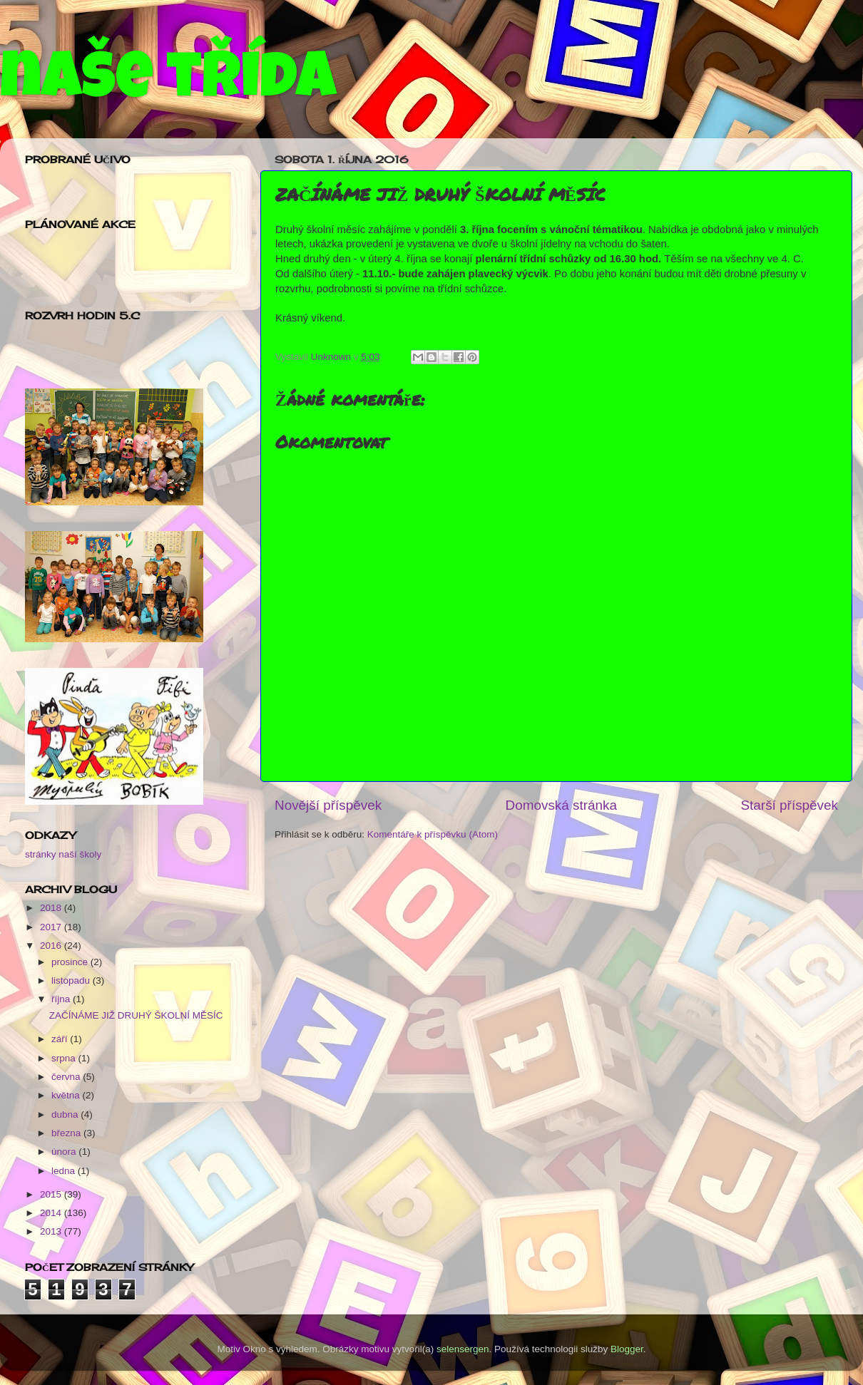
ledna (64, 1170)
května (67, 1095)
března (67, 1133)
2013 (52, 1231)
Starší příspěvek (790, 805)
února (64, 1151)
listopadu (72, 980)
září (60, 1039)
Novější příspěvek (328, 805)
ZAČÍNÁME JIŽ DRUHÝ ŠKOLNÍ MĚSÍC (136, 1015)
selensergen (462, 1349)
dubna (66, 1114)
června (67, 1076)
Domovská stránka (561, 805)
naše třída (168, 83)
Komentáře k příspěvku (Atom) (432, 834)
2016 (52, 945)
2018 (52, 907)
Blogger (627, 1349)
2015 (52, 1194)
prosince (71, 962)
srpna (64, 1058)
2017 (52, 927)
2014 (52, 1213)
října (62, 999)
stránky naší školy (63, 854)
